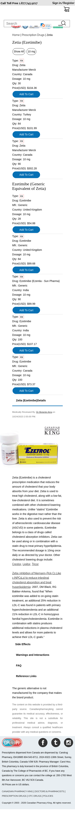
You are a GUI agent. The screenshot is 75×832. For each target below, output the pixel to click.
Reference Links (25, 676)
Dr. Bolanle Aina (44, 412)
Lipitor (26, 564)
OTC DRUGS (34, 796)
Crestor (16, 564)
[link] (46, 26)
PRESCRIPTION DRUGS (14, 796)
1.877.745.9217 (28, 3)
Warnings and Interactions (32, 654)
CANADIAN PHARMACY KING (17, 791)
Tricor (35, 564)
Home (16, 34)
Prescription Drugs (33, 34)
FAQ (18, 665)
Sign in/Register (63, 3)
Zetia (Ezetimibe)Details (30, 400)
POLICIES (48, 796)
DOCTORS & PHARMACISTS (49, 791)
